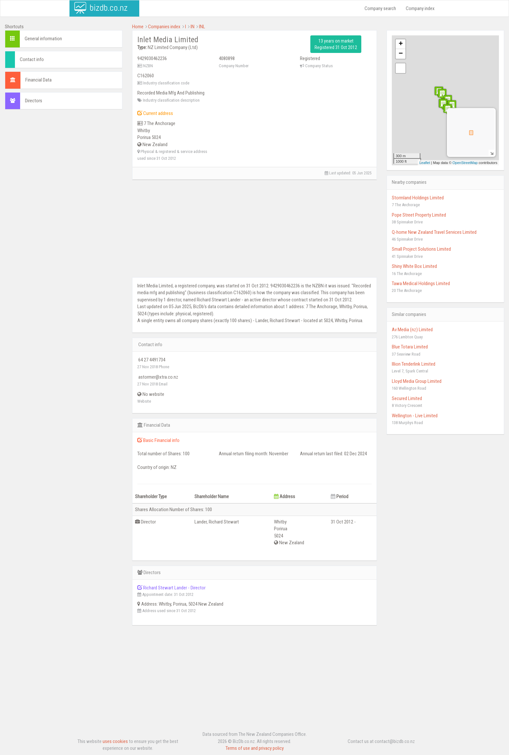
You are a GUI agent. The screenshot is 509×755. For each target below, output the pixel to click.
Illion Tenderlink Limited (413, 364)
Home (137, 27)
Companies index (164, 27)
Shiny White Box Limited (414, 266)
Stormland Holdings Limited (418, 198)
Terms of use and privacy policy (255, 748)
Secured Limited (407, 398)
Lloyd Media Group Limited (416, 381)
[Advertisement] (63, 161)
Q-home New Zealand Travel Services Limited (434, 232)
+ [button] (401, 44)
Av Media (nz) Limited (412, 330)
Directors (33, 101)
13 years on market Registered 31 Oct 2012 (336, 44)
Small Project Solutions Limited (421, 249)
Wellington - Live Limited (415, 416)
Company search (380, 8)
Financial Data (38, 80)
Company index (420, 8)
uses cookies (115, 741)
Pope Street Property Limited (419, 215)
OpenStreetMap (465, 163)
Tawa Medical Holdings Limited (421, 283)
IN (192, 27)
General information (43, 39)
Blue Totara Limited (410, 347)
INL (202, 27)
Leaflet (424, 163)
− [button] (401, 54)
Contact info (32, 59)
